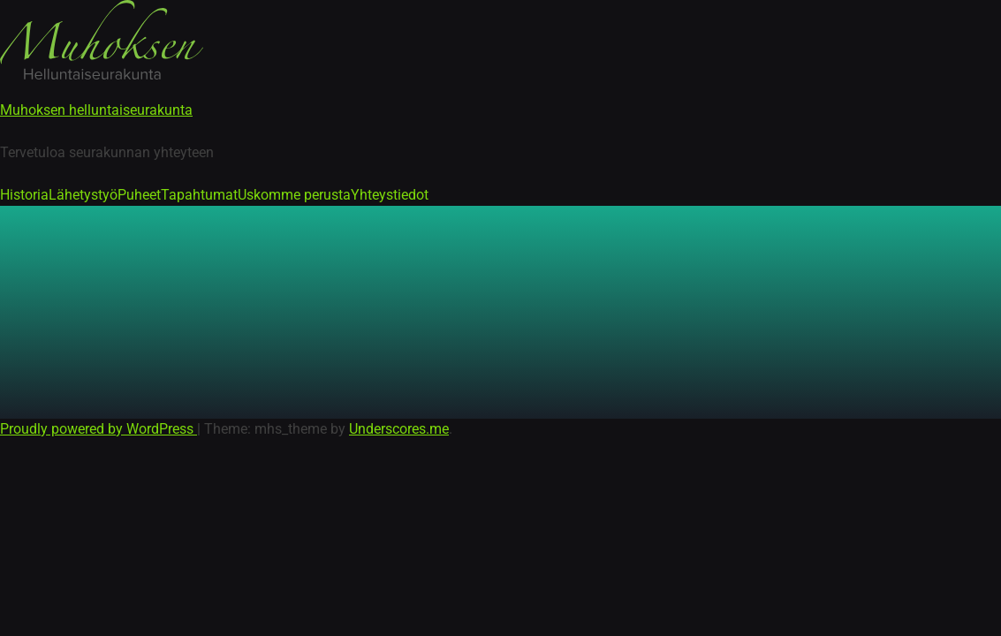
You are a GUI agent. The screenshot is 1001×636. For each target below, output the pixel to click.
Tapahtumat (199, 194)
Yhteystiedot (389, 194)
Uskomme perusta (294, 194)
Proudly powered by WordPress (98, 428)
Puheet (139, 194)
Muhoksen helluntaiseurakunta (96, 110)
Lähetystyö (83, 194)
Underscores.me (399, 428)
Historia (24, 194)
